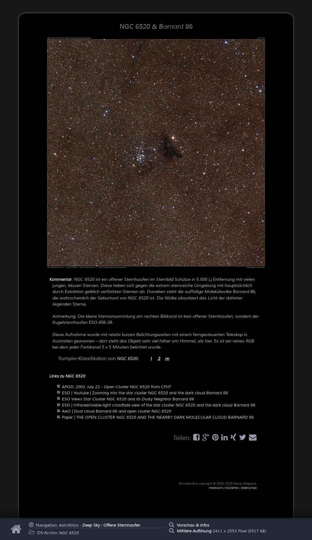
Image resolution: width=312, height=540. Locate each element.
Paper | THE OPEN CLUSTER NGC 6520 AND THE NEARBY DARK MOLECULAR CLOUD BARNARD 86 (158, 417)
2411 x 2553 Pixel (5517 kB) (221, 531)
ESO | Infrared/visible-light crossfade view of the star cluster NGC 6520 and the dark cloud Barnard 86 (158, 405)
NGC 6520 (69, 533)
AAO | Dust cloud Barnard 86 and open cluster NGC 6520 (116, 411)
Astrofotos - (79, 525)
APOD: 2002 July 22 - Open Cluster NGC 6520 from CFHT (116, 386)
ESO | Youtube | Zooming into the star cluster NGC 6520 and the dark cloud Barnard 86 (145, 393)
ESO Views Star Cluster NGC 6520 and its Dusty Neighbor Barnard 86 (128, 399)
